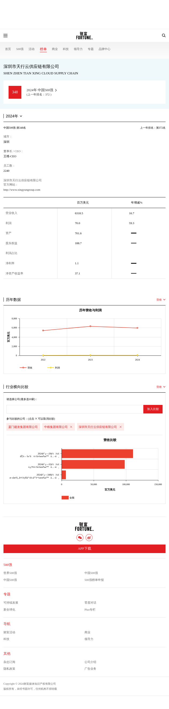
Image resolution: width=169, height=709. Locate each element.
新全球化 (9, 609)
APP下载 (84, 548)
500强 (20, 49)
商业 (55, 49)
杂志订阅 (9, 662)
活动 (31, 49)
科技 (66, 49)
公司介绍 (90, 662)
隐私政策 (9, 668)
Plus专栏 (89, 609)
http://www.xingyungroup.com (21, 189)
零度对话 (90, 602)
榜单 (43, 49)
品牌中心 (104, 49)
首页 (8, 49)
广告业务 (90, 668)
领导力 (78, 49)
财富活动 (9, 632)
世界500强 (10, 572)
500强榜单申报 (94, 579)
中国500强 (91, 572)
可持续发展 (10, 602)
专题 (91, 49)
